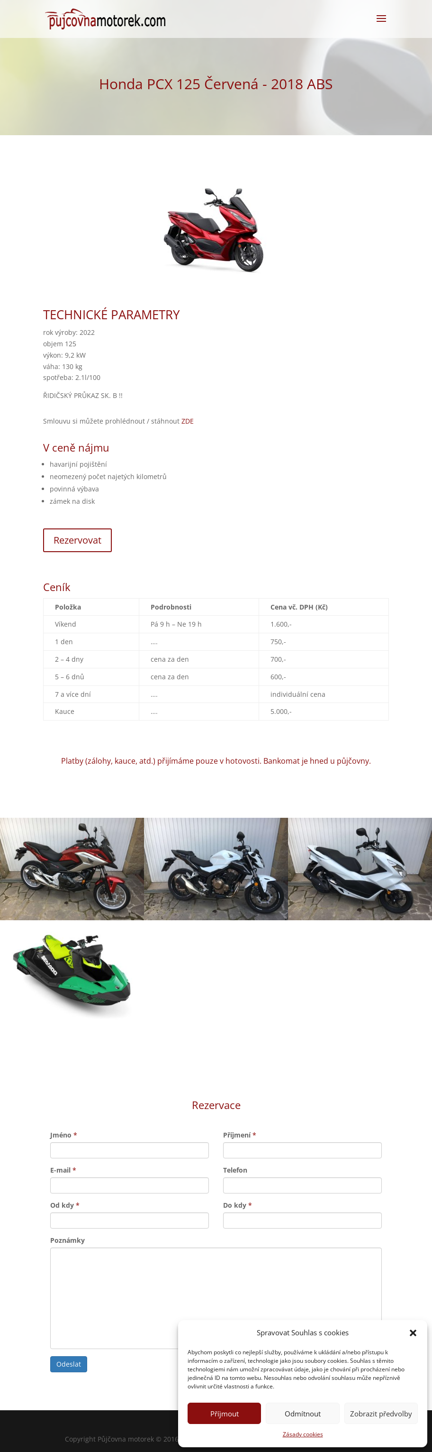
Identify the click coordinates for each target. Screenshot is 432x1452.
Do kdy (237, 1205)
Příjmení (239, 1134)
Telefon (235, 1170)
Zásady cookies (303, 1434)
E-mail (63, 1170)
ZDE (187, 420)
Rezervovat (77, 540)
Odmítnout (303, 1413)
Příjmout (224, 1413)
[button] (413, 1333)
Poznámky (67, 1240)
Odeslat (68, 1364)
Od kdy (65, 1205)
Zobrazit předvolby (381, 1413)
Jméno (63, 1134)
